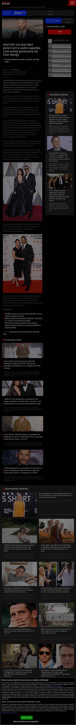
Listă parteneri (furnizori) (9, 713)
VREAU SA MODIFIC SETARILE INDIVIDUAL (26, 721)
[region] (38, 701)
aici (21, 694)
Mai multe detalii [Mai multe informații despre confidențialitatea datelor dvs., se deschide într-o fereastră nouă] (57, 686)
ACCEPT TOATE (26, 717)
